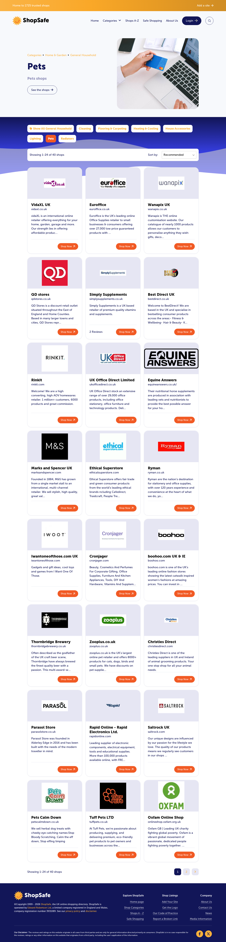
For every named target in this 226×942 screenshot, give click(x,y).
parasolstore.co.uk (43, 731)
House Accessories (177, 128)
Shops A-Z (132, 20)
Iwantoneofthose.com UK (54, 556)
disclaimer (91, 911)
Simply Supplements (108, 294)
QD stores (40, 294)
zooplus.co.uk (98, 646)
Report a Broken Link (165, 919)
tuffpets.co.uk (98, 821)
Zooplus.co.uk (102, 642)
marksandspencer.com (46, 472)
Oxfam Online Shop (165, 817)
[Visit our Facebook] (199, 933)
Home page (137, 901)
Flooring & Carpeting (112, 128)
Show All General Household (51, 128)
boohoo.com (156, 560)
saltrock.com (156, 731)
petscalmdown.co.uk (45, 821)
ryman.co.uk (156, 472)
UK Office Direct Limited (112, 380)
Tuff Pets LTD (101, 817)
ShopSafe (46, 904)
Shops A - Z (137, 913)
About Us (172, 20)
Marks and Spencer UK (51, 468)
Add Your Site (170, 901)
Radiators (67, 138)
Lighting (35, 138)
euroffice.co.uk (99, 209)
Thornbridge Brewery (50, 642)
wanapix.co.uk (157, 209)
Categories (112, 21)
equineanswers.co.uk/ (162, 384)
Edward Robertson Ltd (39, 907)
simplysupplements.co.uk (106, 298)
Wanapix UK (159, 205)
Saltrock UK (159, 727)
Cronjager (98, 556)
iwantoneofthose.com (45, 560)
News (208, 913)
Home (95, 20)
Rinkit (36, 380)
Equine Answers (162, 380)
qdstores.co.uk (41, 298)
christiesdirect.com (160, 646)
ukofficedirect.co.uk (102, 384)
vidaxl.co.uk (39, 209)
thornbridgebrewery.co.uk (48, 646)
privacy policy (73, 911)
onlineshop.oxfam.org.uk (164, 821)
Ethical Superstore (106, 468)
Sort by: (153, 154)
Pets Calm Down (46, 817)
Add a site (205, 5)
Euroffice (97, 205)
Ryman (154, 468)
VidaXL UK (40, 205)
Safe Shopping (152, 20)
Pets (51, 138)
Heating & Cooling (146, 128)
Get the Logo (170, 907)
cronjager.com (99, 560)
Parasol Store (43, 727)
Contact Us (205, 907)
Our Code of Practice (165, 913)
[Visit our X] (208, 933)
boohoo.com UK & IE (166, 556)
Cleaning (85, 128)
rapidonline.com (100, 736)
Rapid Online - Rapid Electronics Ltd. (108, 729)
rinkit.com (37, 384)
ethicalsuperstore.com (104, 472)
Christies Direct (162, 642)
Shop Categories (134, 907)
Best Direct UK (161, 294)
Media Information (201, 919)
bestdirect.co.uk (158, 298)
